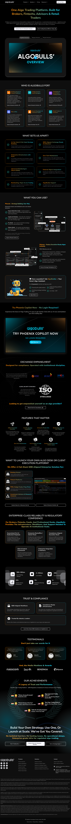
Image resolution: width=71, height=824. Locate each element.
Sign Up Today (61, 2)
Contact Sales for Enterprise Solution (25, 28)
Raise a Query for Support (59, 763)
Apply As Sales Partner (58, 761)
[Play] (35, 57)
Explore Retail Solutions (54, 124)
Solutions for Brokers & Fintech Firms (42, 768)
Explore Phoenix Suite (12, 237)
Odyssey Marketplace (22, 763)
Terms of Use (29, 821)
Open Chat (33, 295)
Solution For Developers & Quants (41, 767)
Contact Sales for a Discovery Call (20, 505)
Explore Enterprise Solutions (13, 105)
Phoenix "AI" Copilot (22, 765)
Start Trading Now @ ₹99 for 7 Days (47, 29)
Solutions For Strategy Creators (40, 765)
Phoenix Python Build (22, 768)
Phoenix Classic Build (22, 770)
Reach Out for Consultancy (35, 407)
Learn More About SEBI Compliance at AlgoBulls (35, 629)
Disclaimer (41, 821)
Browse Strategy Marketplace (48, 267)
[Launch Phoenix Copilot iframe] (35, 335)
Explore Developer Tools (33, 124)
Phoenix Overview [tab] (47, 37)
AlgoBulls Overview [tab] (24, 37)
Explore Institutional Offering (55, 105)
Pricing (38, 2)
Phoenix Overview (21, 761)
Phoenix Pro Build (21, 767)
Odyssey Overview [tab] (36, 37)
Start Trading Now (15, 744)
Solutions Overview (38, 761)
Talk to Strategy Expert (56, 744)
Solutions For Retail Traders (40, 763)
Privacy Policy (35, 821)
